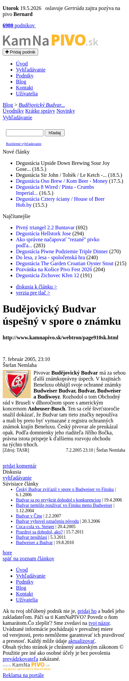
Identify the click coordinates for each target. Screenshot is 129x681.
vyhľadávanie (17, 478)
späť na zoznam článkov (28, 558)
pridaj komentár (19, 466)
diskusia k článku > (36, 286)
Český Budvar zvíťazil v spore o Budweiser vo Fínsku (65, 489)
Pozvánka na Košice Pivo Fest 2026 (54, 269)
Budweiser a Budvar (34, 542)
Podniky (24, 75)
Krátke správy (40, 111)
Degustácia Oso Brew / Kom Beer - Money (62, 181)
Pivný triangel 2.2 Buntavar (45, 227)
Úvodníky (13, 111)
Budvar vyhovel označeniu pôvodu (47, 521)
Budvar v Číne (29, 515)
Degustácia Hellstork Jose (43, 233)
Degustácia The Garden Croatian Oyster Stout (64, 263)
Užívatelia (27, 93)
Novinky (65, 111)
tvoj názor (99, 623)
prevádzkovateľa (20, 659)
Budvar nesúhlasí (31, 537)
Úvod (22, 63)
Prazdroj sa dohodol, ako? (39, 531)
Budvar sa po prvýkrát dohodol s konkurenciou (58, 500)
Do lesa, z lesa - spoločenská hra (50, 257)
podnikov (19, 25)
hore (7, 552)
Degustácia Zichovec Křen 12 (47, 275)
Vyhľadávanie (30, 69)
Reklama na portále (23, 675)
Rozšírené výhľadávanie (23, 144)
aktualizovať (81, 641)
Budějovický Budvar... (42, 105)
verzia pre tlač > (33, 292)
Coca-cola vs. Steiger (35, 526)
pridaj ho (87, 611)
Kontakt (24, 87)
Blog (21, 81)
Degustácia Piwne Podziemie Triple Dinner (62, 251)
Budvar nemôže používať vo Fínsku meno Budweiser (64, 505)
